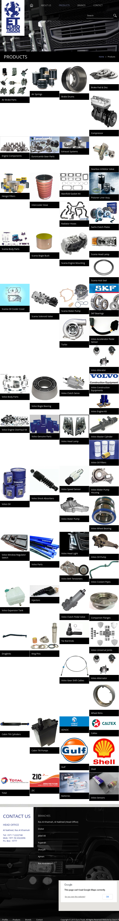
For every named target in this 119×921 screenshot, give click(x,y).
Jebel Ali (42, 835)
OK (107, 897)
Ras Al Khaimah (45, 863)
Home (101, 56)
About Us (46, 5)
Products (64, 5)
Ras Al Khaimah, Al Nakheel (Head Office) (58, 821)
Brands (81, 5)
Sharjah (42, 849)
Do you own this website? (75, 897)
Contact (98, 5)
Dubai (41, 828)
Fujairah (42, 842)
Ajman (41, 856)
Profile (5, 919)
